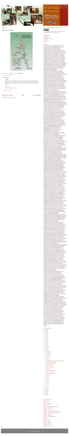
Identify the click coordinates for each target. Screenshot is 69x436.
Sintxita (54, 285)
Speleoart (45, 39)
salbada (61, 274)
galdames (46, 145)
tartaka (52, 292)
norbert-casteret (47, 244)
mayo (47, 378)
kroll (55, 203)
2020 (46, 339)
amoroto (50, 58)
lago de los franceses (48, 206)
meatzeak (48, 230)
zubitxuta (59, 323)
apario (59, 61)
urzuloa (52, 315)
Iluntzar (60, 167)
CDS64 (45, 409)
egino (60, 116)
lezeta (60, 219)
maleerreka (46, 224)
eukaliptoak (58, 132)
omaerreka (46, 249)
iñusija (49, 170)
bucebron (61, 101)
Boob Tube (51, 101)
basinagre (63, 91)
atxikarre (63, 82)
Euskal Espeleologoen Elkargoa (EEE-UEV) (51, 410)
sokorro (45, 287)
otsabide (54, 255)
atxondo (45, 83)
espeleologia (46, 127)
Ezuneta (57, 137)
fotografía (46, 140)
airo (65, 52)
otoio (62, 254)
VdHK (53, 317)
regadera (61, 271)
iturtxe (61, 178)
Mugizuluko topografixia (50, 367)
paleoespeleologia (61, 257)
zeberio (59, 320)
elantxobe (46, 118)
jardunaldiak (59, 181)
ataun (63, 77)
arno (54, 72)
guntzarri (58, 157)
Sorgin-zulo (50, 288)
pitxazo (56, 263)
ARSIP (56, 74)
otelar (58, 254)
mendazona (58, 230)
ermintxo (54, 123)
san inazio (57, 276)
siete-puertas (51, 284)
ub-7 (61, 306)
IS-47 (47, 175)
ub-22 (50, 306)
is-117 (53, 173)
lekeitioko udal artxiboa (49, 214)
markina (45, 228)
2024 (46, 332)
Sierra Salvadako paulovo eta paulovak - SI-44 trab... (55, 360)
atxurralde (50, 85)
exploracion (63, 135)
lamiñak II (49, 208)
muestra (58, 238)
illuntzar (46, 167)
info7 (64, 167)
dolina (56, 115)
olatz (63, 246)
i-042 (63, 162)
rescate (49, 273)
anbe (58, 58)
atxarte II (54, 82)
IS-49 (52, 175)
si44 (47, 284)
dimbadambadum (62, 113)
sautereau (50, 282)
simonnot (46, 285)
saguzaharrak (53, 274)
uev (63, 306)
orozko (56, 252)
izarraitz (48, 181)
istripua (54, 176)
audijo (54, 85)
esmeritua (63, 124)
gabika (49, 143)
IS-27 (58, 173)
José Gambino (59, 184)
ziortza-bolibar (57, 322)
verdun (63, 317)
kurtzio (50, 205)
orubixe (60, 252)
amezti (63, 56)
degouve (62, 112)
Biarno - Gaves (46, 402)
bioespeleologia (50, 99)
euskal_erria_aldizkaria (49, 135)
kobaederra (62, 197)
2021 (46, 337)
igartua (49, 165)
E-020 (64, 115)
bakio (55, 88)
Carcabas (46, 107)
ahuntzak (51, 52)
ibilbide (45, 165)
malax (62, 222)
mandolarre (50, 227)
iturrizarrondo (56, 178)
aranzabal (46, 66)
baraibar (59, 88)
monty (50, 238)
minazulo (58, 235)
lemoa (45, 216)
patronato (59, 260)
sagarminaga (46, 274)
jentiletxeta (46, 183)
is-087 (45, 173)
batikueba (64, 93)
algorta (52, 55)
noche (57, 243)
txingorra (64, 303)
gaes (58, 143)
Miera (55, 235)
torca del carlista (47, 296)
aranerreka (58, 64)
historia (57, 161)
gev (49, 154)
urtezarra (57, 314)
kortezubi (46, 203)
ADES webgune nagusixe (48, 38)
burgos (49, 102)
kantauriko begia (61, 187)
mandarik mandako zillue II (60, 225)
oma (55, 247)
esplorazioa (54, 129)
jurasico (55, 186)
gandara (45, 146)
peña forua (50, 262)
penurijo (45, 262)
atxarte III (58, 82)
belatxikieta (50, 96)
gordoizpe (46, 157)
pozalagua (54, 265)
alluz (59, 55)
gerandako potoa (54, 153)
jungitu (51, 186)
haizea (64, 157)
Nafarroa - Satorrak (47, 423)
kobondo (49, 202)
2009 (46, 391)
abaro (58, 45)
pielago (48, 263)
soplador (64, 287)
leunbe (62, 216)
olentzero (46, 247)
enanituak (55, 118)
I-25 (65, 162)
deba (59, 112)
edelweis (52, 116)
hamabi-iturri (46, 159)
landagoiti (59, 208)
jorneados (46, 184)
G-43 (63, 142)
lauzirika (56, 211)
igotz (52, 165)
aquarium (46, 63)
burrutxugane (58, 102)
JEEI (63, 181)
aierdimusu (58, 52)
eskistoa (58, 124)
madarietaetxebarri (48, 222)
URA (57, 309)
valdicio (61, 315)
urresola (51, 312)
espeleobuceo (51, 126)
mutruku (60, 241)
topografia (46, 295)
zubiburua (50, 323)
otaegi (55, 254)
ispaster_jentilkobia (48, 176)
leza (65, 216)
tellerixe (61, 292)
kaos (63, 189)
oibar (65, 244)
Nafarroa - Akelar (47, 419)
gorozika (51, 157)
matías (56, 228)
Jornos (50, 184)
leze (48, 219)
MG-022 (45, 235)
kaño (57, 189)
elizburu (50, 118)
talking (48, 292)
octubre (47, 354)
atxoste (54, 83)
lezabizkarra (46, 217)
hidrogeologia (47, 161)
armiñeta (45, 72)
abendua (62, 45)
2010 (46, 389)
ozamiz (62, 255)
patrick (54, 260)
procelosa (64, 265)
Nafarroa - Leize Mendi (48, 422)
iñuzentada (53, 170)
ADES (49, 31)
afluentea (58, 50)
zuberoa (45, 323)
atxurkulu (62, 83)
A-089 (46, 45)
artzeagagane (50, 75)
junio (47, 376)
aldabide (63, 53)
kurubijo (54, 205)
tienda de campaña (52, 293)
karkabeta (55, 192)
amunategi (55, 58)
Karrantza (51, 194)
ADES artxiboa (47, 50)
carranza (50, 107)
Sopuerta (46, 288)
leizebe (52, 213)
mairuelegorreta (56, 222)
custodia (46, 112)
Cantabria (61, 105)
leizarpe (45, 213)
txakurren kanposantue (49, 301)
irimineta (62, 170)
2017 (46, 343)
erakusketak (46, 121)
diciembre (47, 351)
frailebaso (51, 140)
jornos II (54, 184)
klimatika (50, 197)
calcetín (45, 105)
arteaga (59, 74)
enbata (59, 118)
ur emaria (54, 309)
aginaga (62, 50)
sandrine (63, 277)
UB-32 (53, 306)
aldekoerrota (47, 55)
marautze (56, 227)
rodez (56, 273)
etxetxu (54, 132)
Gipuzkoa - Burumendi (48, 413)
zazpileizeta (54, 320)
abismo (49, 47)
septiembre (48, 356)
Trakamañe (56, 298)
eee (55, 116)
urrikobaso (46, 314)
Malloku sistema (61, 224)
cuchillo (55, 110)
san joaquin (61, 276)
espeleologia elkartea (55, 127)
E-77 (44, 116)
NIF (55, 243)
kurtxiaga (46, 205)
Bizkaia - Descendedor (48, 403)
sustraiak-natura (52, 290)
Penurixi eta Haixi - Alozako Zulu (51, 370)
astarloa (56, 75)
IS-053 (59, 172)
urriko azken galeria (57, 312)
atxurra (45, 85)
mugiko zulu (63, 238)
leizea (49, 213)
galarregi (61, 143)
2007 (46, 394)
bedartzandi (52, 94)
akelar (59, 53)
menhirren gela (47, 233)
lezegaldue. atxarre (54, 219)
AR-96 (49, 63)
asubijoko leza (58, 77)
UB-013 (62, 304)
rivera (53, 273)
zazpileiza (49, 320)
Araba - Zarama (46, 400)
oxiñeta (58, 255)
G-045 (63, 140)
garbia (60, 146)
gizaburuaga (55, 154)
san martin (53, 277)
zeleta (62, 320)
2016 (46, 345)
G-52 (65, 142)
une (50, 309)
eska (45, 124)
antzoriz (55, 61)
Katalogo (51, 195)
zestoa (45, 322)
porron (49, 265)
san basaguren (51, 276)
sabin (59, 273)
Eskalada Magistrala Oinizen (51, 373)
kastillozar (46, 195)
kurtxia (61, 203)
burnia (53, 102)
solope (59, 287)
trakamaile (51, 298)
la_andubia (64, 205)
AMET (60, 56)
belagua (45, 96)
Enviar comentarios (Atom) (12, 97)
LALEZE (61, 206)
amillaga (45, 58)
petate (59, 262)
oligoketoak (51, 247)
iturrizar (50, 178)
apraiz (62, 61)
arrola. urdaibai (50, 74)
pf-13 (45, 263)
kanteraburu (46, 189)
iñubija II (45, 170)
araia (57, 63)
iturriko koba (63, 176)
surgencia (61, 288)
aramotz (64, 63)
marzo (47, 381)
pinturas (52, 263)
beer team (61, 94)
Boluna (64, 99)
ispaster (63, 175)
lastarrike (51, 211)
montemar (46, 238)
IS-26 (56, 173)
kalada (62, 186)
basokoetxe (51, 93)
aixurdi (51, 53)
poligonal (60, 263)
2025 (46, 331)
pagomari (54, 257)
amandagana (55, 56)
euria (63, 132)
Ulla (62, 307)
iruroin (53, 172)
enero (47, 384)
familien (61, 137)
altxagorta (50, 56)
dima (57, 113)
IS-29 (63, 173)
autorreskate (47, 86)
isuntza (58, 176)
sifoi (56, 284)
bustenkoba (46, 104)
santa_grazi (59, 279)
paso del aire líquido (48, 260)
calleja (53, 105)
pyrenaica (46, 268)
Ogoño (53, 244)
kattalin (45, 197)
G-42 (61, 142)
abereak (45, 47)
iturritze (46, 178)
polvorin (45, 265)
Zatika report (48, 368)
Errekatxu (63, 123)
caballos (62, 104)
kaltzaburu (46, 187)
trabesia (62, 296)
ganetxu (50, 146)
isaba (59, 175)
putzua (62, 266)
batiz (45, 94)
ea (48, 116)
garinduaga (54, 148)
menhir (62, 232)
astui (53, 77)
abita (52, 47)
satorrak (46, 282)
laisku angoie (56, 206)
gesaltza (46, 154)
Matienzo (60, 228)
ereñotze (62, 121)
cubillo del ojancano (48, 110)
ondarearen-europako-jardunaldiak (56, 249)
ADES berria (52, 50)
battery (48, 94)
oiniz (45, 246)
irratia (45, 172)
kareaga (50, 192)
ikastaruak (61, 165)
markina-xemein (51, 228)
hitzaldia (45, 162)
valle (51, 317)
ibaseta (62, 164)
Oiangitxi (57, 244)
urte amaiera (52, 314)
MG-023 (48, 235)
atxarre (45, 82)
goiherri (60, 154)
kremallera (51, 203)
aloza (62, 55)
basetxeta (58, 91)
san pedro (58, 277)
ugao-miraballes (47, 307)
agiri (48, 52)
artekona (64, 74)
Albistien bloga (46, 36)
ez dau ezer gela (47, 137)
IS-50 (54, 175)
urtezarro (62, 314)
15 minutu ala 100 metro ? (50, 371)
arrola (45, 74)
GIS (51, 154)
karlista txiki (60, 192)
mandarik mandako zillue (49, 225)
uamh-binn (58, 304)
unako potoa (46, 309)
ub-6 (58, 306)
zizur (62, 322)
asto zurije (46, 77)
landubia (63, 208)
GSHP (54, 157)
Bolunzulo (46, 101)
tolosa (58, 293)
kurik (58, 203)
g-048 (45, 142)
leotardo (49, 216)
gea (53, 151)
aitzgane (45, 53)
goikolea (60, 156)
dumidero (60, 115)
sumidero (56, 288)
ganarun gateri (62, 145)
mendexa (62, 230)
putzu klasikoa (57, 266)
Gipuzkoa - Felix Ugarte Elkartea (49, 416)
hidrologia (53, 161)
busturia (57, 104)
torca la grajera (55, 296)
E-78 (47, 116)
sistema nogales (59, 285)
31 (44, 45)
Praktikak (59, 265)
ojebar (47, 246)
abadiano (55, 45)
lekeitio (56, 213)
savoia (55, 282)
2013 (46, 350)
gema (55, 151)
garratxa (64, 148)
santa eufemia (53, 279)
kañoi (60, 189)
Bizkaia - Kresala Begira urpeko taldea (50, 406)
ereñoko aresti (56, 121)
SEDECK (62, 282)
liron (63, 219)
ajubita (55, 53)
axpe (64, 86)
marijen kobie (61, 227)
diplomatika (46, 115)
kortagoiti (61, 202)
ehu (62, 116)
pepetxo (55, 262)
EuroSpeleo (50, 134)
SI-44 (45, 284)
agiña (45, 52)
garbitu (50, 148)
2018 (46, 342)
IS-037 (56, 172)
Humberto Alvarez (57, 162)
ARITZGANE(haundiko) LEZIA (51, 362)
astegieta (60, 75)
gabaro (45, 143)
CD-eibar (62, 107)
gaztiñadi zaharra (47, 151)
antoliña (45, 61)
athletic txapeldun (48, 80)
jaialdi (54, 181)
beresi (60, 96)
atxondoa (50, 83)
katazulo (56, 195)
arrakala (57, 72)
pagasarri (46, 257)
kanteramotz (52, 189)
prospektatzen (47, 266)
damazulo (50, 112)
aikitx (62, 52)
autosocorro (53, 86)
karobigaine (46, 194)
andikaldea (62, 58)
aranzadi (50, 66)
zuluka (45, 325)
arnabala (50, 72)
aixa (49, 53)
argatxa (63, 66)
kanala (50, 187)
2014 (46, 348)
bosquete (56, 101)
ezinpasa (53, 137)
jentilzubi (52, 183)
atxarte (49, 82)
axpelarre (46, 88)
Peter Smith (63, 262)
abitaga (55, 47)
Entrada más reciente (7, 95)
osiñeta (48, 254)
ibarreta (53, 164)
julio (46, 359)
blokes (60, 99)
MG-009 (63, 233)
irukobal (49, 172)
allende (56, 55)
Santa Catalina (47, 279)
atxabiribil (54, 80)
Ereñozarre (46, 123)
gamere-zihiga (55, 145)
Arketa (50, 69)
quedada (50, 268)
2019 (46, 340)
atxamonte (64, 80)
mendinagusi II (52, 232)
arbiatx (59, 66)
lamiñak (45, 208)
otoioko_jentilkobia (48, 255)
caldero (50, 105)
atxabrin (59, 80)
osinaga (64, 252)
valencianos (46, 317)
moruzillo (54, 238)
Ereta (50, 123)
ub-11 (48, 306)
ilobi (57, 167)
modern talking (60, 236)
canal (57, 105)
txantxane (57, 301)
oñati (45, 252)
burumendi (64, 102)
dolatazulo (51, 115)
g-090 (56, 142)
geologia (59, 151)
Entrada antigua (37, 95)
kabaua (59, 186)
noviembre (48, 353)
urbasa (60, 309)
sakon (58, 274)
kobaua (60, 200)
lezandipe (59, 217)
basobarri (46, 93)
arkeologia (46, 69)
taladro (63, 290)
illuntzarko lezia (52, 167)
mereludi (59, 233)
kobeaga (64, 200)
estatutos (59, 129)
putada (52, 266)
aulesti (58, 85)
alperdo (45, 56)
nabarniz (64, 241)
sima (61, 284)
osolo (52, 254)
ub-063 (65, 304)
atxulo (58, 83)
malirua (51, 224)
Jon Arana (64, 183)
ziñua (52, 322)
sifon (58, 284)
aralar (60, 63)
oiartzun (62, 244)
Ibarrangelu (48, 164)
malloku (55, 224)
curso (62, 110)
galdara (50, 145)
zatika (45, 320)
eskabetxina (48, 124)
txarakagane (62, 301)
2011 (46, 388)
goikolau (55, 156)
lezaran (63, 217)
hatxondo (52, 159)
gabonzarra (53, 143)
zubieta (54, 323)
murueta (45, 241)
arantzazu (63, 64)
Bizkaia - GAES (46, 405)
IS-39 (45, 175)
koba (53, 197)
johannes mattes (57, 183)
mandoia (45, 227)
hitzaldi (61, 161)
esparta (45, 126)
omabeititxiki (59, 247)
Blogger (38, 431)
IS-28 (61, 173)
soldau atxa (54, 287)
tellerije (57, 292)
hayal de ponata (58, 159)
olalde (59, 246)
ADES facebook (46, 41)
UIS (59, 307)
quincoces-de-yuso (57, 268)
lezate (45, 219)
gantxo (53, 146)
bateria (60, 93)
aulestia (62, 85)
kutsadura (59, 205)
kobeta (45, 202)
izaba (45, 181)
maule (63, 228)
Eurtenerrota (56, 134)
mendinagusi (46, 232)
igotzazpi (56, 165)
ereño (51, 121)
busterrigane (52, 104)
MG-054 (51, 235)
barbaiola (63, 88)
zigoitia (48, 322)
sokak (65, 285)
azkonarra (51, 88)
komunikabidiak (55, 202)
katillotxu (60, 195)
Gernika (60, 153)
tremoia (60, 298)
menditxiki (58, 232)
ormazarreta (52, 252)
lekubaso (63, 214)
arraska (61, 72)
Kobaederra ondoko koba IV (49, 200)
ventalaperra (58, 317)
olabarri (56, 246)
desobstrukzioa (52, 113)
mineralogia (63, 235)
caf (65, 104)
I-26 (44, 164)
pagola (50, 257)
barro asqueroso (47, 91)
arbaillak (55, 66)
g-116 (58, 142)
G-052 (47, 142)
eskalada (54, 124)
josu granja (46, 186)
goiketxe (64, 154)
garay (57, 146)
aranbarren (46, 64)
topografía (51, 295)
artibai (45, 75)
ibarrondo (58, 164)
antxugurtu (50, 61)
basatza (53, 91)
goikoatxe (46, 156)
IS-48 (49, 175)
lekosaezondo (58, 214)
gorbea (64, 156)
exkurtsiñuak (57, 135)
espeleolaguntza (58, 126)
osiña (45, 254)
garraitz (60, 148)
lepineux (53, 216)
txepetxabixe (46, 303)
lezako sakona (53, 217)
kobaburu (57, 197)
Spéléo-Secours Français (48, 425)
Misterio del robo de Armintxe (50, 236)
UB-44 (56, 306)
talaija (45, 292)
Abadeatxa (50, 45)
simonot (50, 285)
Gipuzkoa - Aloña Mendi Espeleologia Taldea (52, 412)
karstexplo (45, 418)
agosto (47, 357)
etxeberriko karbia (48, 132)
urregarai (46, 312)
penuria (63, 260)
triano (64, 298)
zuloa (62, 323)
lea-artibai (63, 211)
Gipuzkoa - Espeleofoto (48, 415)
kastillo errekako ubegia (60, 194)
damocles (55, 112)
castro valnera (56, 107)
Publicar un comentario (8, 90)
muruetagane (51, 241)
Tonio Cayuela (63, 293)
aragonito (53, 63)
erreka (58, 123)
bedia (57, 94)
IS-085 (65, 172)
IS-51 (57, 175)
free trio (56, 140)
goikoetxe (51, 156)
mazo (45, 230)
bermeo (63, 96)
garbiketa (46, 148)
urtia (45, 315)
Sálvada (45, 276)
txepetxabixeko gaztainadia (55, 303)
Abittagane (60, 47)
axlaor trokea (60, 86)
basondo (56, 93)
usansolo (57, 315)
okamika (51, 246)
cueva (59, 110)
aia (54, 52)
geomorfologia (47, 153)
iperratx (58, 170)
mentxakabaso (54, 233)
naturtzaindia (46, 243)
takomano (59, 290)
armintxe (54, 69)
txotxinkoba (52, 304)
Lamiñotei (54, 208)
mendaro (53, 230)
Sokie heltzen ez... (49, 365)
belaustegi (56, 96)
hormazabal (50, 162)
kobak (57, 200)
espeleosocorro (47, 129)
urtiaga (48, 315)
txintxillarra (46, 304)
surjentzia (46, 290)
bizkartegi (56, 99)
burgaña (45, 102)
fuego (60, 140)
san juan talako (47, 277)
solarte (50, 287)
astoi (50, 77)
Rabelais (63, 268)
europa (45, 134)
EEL (57, 116)
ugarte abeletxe (54, 307)
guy (62, 157)
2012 (46, 386)
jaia (52, 181)
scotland (59, 282)
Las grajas (46, 211)
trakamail (46, 298)
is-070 (62, 172)
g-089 (53, 142)
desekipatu (46, 113)
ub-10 (45, 306)
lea (59, 211)
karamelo (46, 192)
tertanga (46, 293)
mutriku (56, 241)
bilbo (45, 99)
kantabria (55, 187)
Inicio (23, 95)
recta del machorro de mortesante (51, 271)
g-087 (50, 142)
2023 (46, 334)
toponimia (57, 295)
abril (46, 380)
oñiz (47, 252)
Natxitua (52, 243)
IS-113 (50, 173)
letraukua (58, 216)
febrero (47, 383)
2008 (46, 393)
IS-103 (48, 173)
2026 (46, 329)
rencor (45, 273)
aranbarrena (52, 64)
